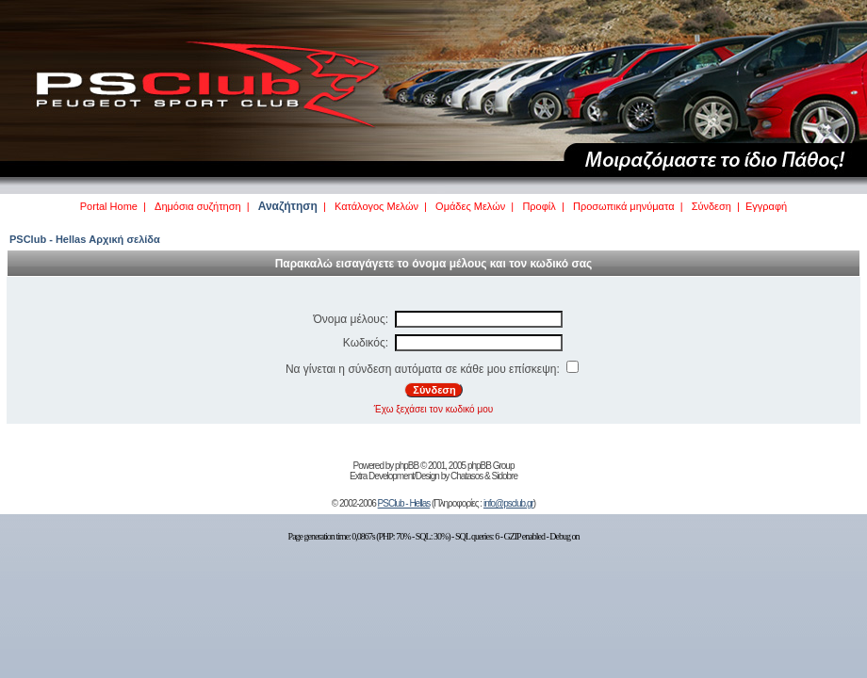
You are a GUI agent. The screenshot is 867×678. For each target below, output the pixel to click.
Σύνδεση (711, 206)
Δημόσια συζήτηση (198, 206)
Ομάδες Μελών (470, 206)
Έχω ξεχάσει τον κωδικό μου (433, 409)
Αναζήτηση (288, 206)
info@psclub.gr (508, 503)
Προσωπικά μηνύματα (624, 206)
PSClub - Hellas (404, 503)
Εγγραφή (766, 206)
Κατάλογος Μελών (376, 206)
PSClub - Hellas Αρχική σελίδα (84, 239)
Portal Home (109, 206)
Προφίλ (538, 206)
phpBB (406, 465)
